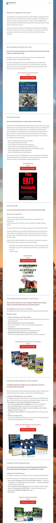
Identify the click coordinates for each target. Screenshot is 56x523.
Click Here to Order (28, 78)
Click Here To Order (28, 347)
